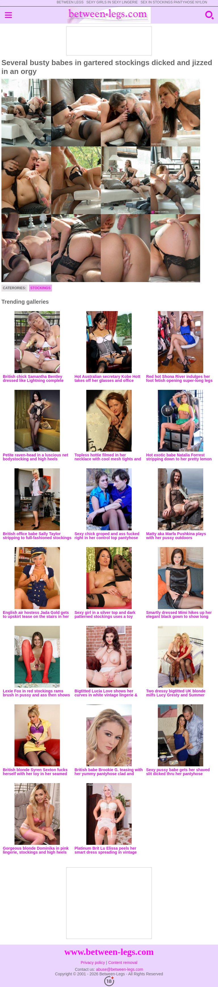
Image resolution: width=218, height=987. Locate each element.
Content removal (122, 962)
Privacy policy (93, 962)
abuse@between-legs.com (119, 969)
